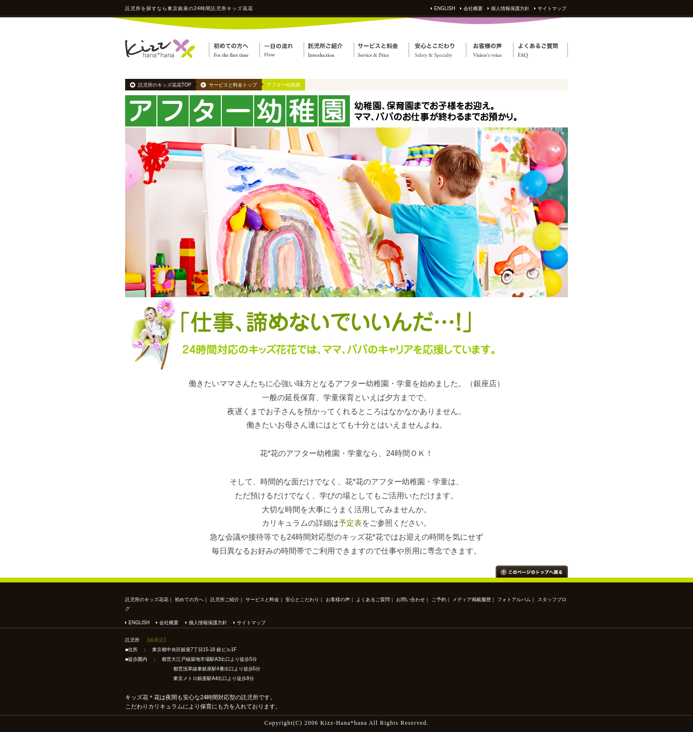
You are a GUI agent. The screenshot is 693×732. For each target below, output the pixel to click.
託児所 (133, 8)
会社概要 (473, 8)
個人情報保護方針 (510, 8)
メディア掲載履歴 (471, 599)
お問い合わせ (410, 599)
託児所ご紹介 (224, 599)
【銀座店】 (156, 640)
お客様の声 (338, 599)
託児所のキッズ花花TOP (164, 85)
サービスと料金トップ (233, 85)
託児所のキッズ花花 (146, 599)
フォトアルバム (514, 599)
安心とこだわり (302, 599)
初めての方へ (189, 599)
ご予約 (439, 599)
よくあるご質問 (373, 599)
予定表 (350, 523)
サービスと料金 (262, 599)
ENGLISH (444, 8)
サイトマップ (552, 8)
